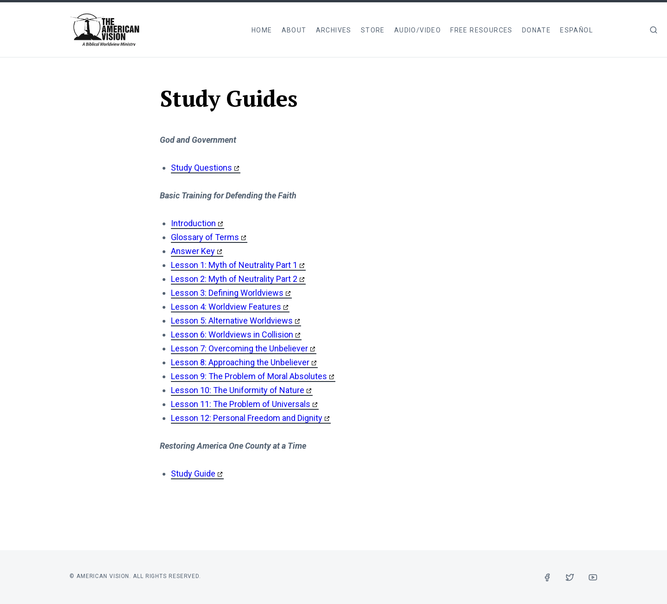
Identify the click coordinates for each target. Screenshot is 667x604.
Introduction (193, 223)
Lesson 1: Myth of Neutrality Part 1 (234, 265)
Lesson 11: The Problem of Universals (240, 404)
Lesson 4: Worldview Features (226, 307)
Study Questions (201, 167)
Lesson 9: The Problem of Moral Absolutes (249, 376)
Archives (334, 30)
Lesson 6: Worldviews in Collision (232, 334)
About (294, 30)
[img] (653, 29)
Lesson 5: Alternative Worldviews (232, 320)
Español (576, 30)
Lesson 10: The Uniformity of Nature (237, 390)
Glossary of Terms (205, 237)
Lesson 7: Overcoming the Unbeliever (239, 348)
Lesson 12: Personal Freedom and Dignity (246, 418)
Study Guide (193, 473)
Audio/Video (417, 30)
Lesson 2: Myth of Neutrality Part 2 (234, 279)
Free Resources (481, 30)
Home (262, 30)
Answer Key (193, 251)
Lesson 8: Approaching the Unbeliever (240, 362)
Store (373, 30)
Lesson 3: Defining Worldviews (227, 293)
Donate (536, 30)
